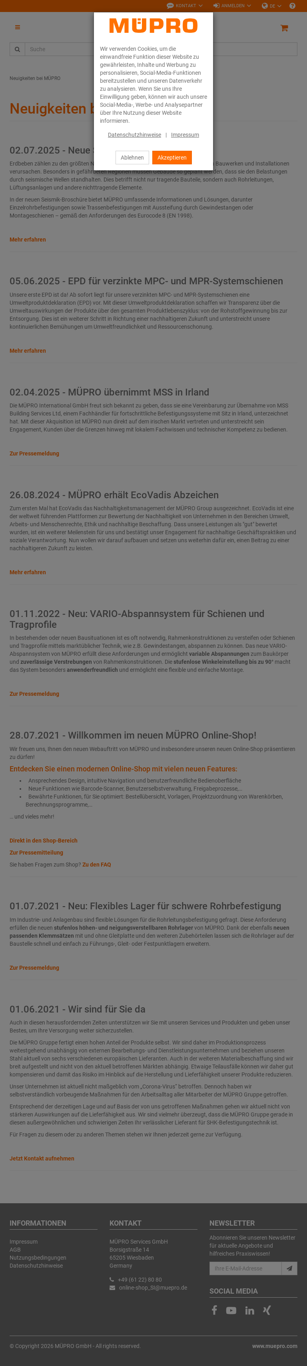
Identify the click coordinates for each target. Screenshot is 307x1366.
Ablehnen (132, 157)
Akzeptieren (172, 157)
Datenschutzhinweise (134, 135)
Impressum (185, 135)
